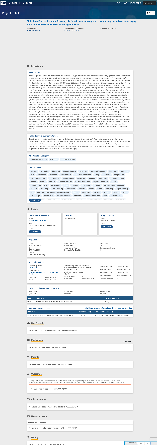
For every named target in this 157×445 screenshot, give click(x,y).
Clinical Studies (8, 48)
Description (13, 22)
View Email (35, 232)
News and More (9, 53)
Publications (7, 35)
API (126, 3)
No (147, 443)
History (5, 57)
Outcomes (7, 44)
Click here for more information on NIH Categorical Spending (108, 308)
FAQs (119, 3)
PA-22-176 (33, 268)
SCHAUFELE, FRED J (37, 221)
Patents (5, 39)
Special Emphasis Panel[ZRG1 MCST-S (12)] (43, 273)
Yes (140, 443)
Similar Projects (9, 61)
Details (5, 26)
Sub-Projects (8, 30)
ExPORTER (135, 3)
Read (35, 200)
